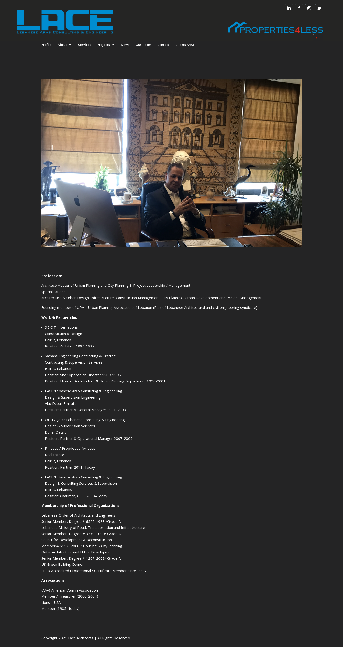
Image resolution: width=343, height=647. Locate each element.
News (125, 45)
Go (318, 38)
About (62, 45)
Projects (103, 45)
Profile (46, 45)
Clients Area (184, 45)
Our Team (143, 45)
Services (84, 45)
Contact (163, 45)
